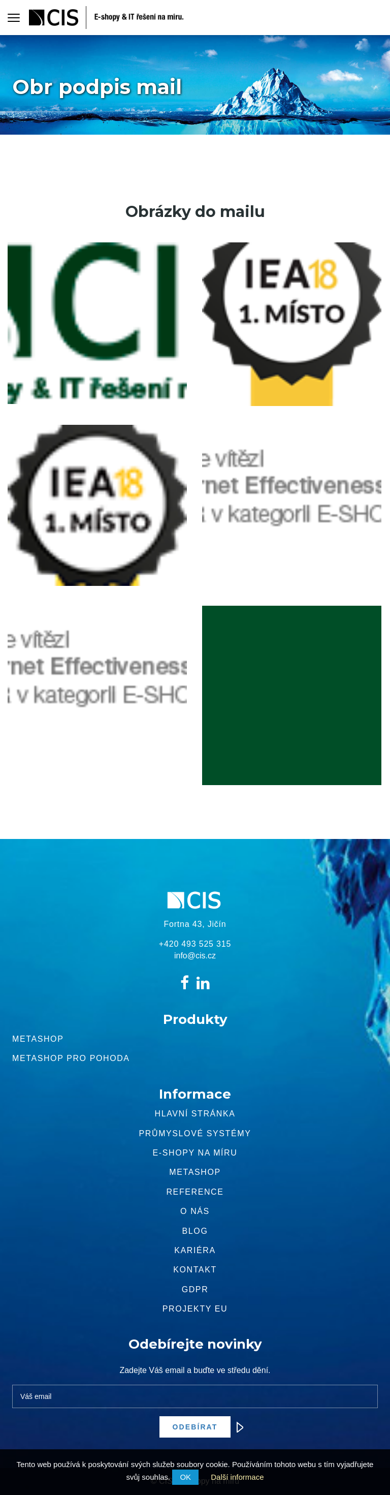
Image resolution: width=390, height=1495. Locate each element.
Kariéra (194, 1250)
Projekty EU (195, 1308)
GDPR (195, 1289)
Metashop (37, 1039)
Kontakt (195, 1269)
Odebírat (202, 1426)
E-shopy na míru (195, 1152)
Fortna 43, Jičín (195, 924)
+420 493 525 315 (195, 944)
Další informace (237, 1477)
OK (185, 1477)
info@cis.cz (195, 955)
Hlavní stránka (194, 1113)
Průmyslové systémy (195, 1133)
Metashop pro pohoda (71, 1058)
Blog (195, 1231)
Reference (194, 1192)
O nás (195, 1211)
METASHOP (194, 1172)
